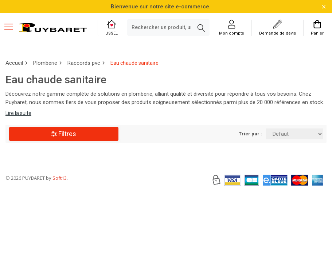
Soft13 (59, 199)
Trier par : (250, 133)
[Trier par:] (294, 133)
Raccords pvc (83, 63)
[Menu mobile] (11, 26)
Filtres (63, 134)
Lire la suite (18, 113)
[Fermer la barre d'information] (324, 6)
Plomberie (45, 63)
